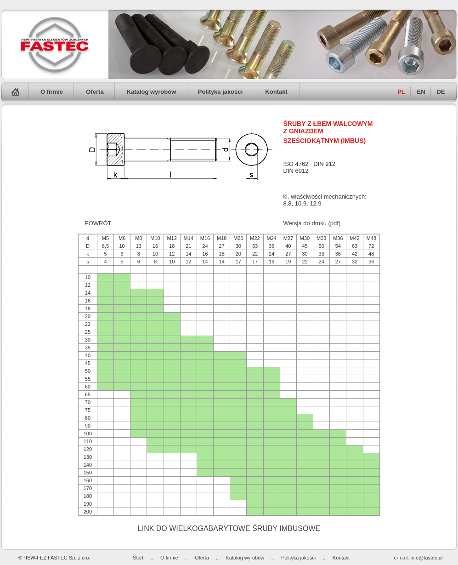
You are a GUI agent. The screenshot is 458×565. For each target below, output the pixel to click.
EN (421, 91)
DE (440, 91)
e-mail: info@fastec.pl (418, 557)
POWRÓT (98, 223)
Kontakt (276, 91)
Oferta (94, 91)
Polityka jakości (220, 91)
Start (138, 557)
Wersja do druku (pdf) (312, 223)
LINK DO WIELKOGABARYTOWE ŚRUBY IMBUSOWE (229, 528)
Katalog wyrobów (151, 91)
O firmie (51, 91)
